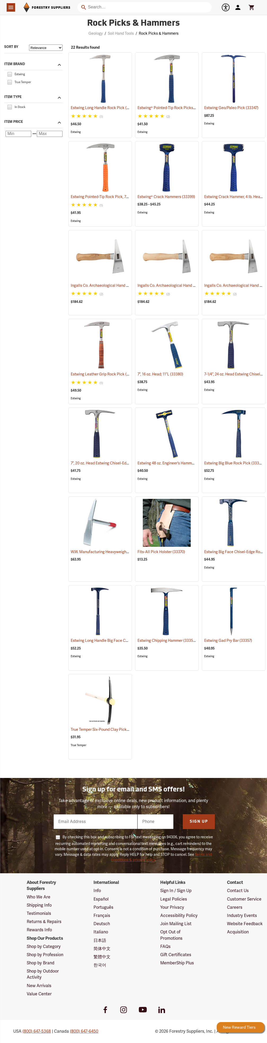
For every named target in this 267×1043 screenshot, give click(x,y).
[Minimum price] (18, 134)
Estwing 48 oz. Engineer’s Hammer (172, 463)
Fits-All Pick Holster (161, 552)
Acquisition (238, 932)
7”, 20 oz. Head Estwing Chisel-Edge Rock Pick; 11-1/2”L (124, 463)
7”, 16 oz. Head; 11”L (160, 374)
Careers (234, 907)
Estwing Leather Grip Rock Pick (104, 374)
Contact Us (238, 890)
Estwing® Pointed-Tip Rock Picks (172, 108)
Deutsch (102, 923)
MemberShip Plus (177, 963)
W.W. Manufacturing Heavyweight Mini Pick (115, 552)
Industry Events (242, 915)
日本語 (100, 940)
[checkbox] (10, 74)
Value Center (39, 994)
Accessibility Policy (179, 915)
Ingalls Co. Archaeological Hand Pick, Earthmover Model (125, 285)
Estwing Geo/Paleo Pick (231, 108)
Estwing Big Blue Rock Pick (234, 463)
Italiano (101, 932)
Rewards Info (39, 930)
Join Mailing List (176, 923)
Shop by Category (44, 946)
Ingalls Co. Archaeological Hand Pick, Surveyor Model (190, 285)
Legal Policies (173, 899)
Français (102, 915)
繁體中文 (102, 957)
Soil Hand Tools (121, 33)
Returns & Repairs (44, 921)
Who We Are (38, 897)
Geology (95, 33)
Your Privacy (172, 907)
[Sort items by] (46, 47)
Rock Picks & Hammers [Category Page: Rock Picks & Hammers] (133, 23)
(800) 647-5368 (37, 1031)
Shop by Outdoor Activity (43, 974)
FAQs (165, 946)
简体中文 (102, 948)
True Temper (78, 745)
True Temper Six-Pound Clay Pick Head (110, 729)
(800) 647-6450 (84, 1031)
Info (97, 890)
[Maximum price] (50, 134)
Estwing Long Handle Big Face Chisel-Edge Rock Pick (123, 640)
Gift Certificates (175, 954)
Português (103, 907)
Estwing (76, 132)
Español (101, 899)
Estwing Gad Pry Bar (228, 640)
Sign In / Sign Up (176, 890)
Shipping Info (39, 905)
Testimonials (39, 913)
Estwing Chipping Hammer (167, 640)
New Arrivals (39, 985)
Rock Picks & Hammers (159, 33)
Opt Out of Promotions (171, 935)
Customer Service (244, 899)
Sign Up (199, 822)
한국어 (100, 965)
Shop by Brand (40, 963)
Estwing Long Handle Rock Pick (105, 107)
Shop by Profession (45, 954)
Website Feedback (245, 923)
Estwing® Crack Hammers (166, 197)
